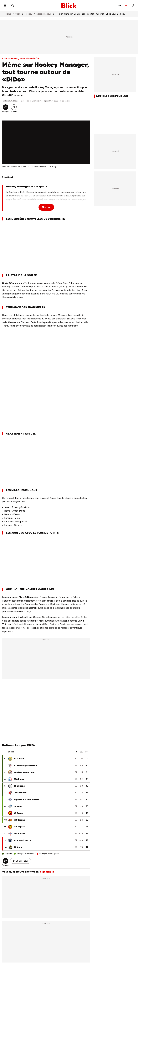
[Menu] (5, 5)
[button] (20, 861)
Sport (17, 14)
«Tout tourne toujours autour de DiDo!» (42, 283)
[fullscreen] (46, 142)
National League (44, 14)
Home (8, 14)
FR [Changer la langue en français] (126, 5)
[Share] (5, 107)
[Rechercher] (12, 5)
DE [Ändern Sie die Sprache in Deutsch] (119, 5)
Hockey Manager (58, 315)
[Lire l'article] (14, 107)
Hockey (28, 14)
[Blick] (69, 5)
